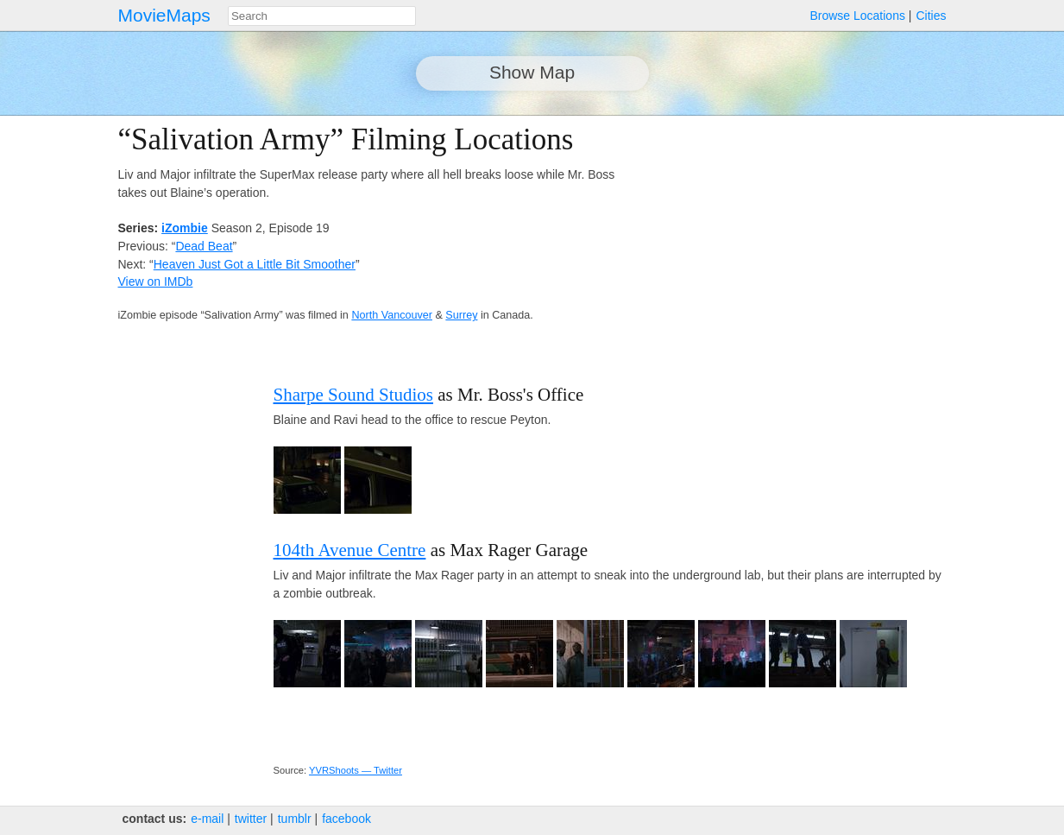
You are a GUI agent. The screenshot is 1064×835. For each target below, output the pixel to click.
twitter (251, 819)
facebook (346, 819)
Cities (931, 15)
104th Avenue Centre (350, 550)
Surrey (461, 315)
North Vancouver (391, 315)
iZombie (184, 228)
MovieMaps (164, 15)
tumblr (295, 819)
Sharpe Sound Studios (354, 394)
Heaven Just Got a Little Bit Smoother (255, 264)
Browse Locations (857, 15)
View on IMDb (155, 281)
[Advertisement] (795, 243)
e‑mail (207, 819)
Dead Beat (203, 246)
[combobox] (322, 16)
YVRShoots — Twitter (355, 770)
